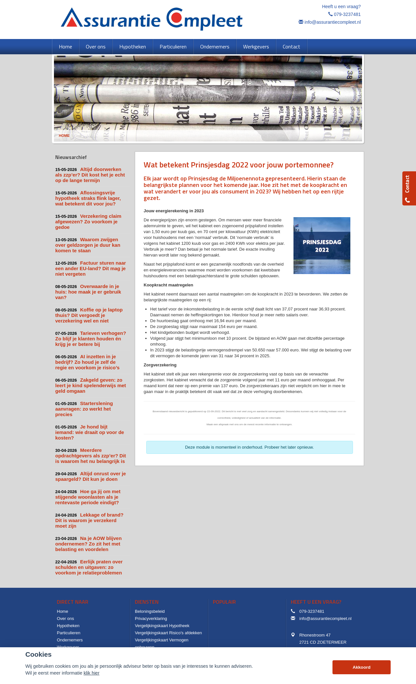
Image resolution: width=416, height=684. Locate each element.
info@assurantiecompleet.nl (333, 22)
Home (64, 136)
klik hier (91, 673)
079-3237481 (347, 14)
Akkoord (361, 667)
